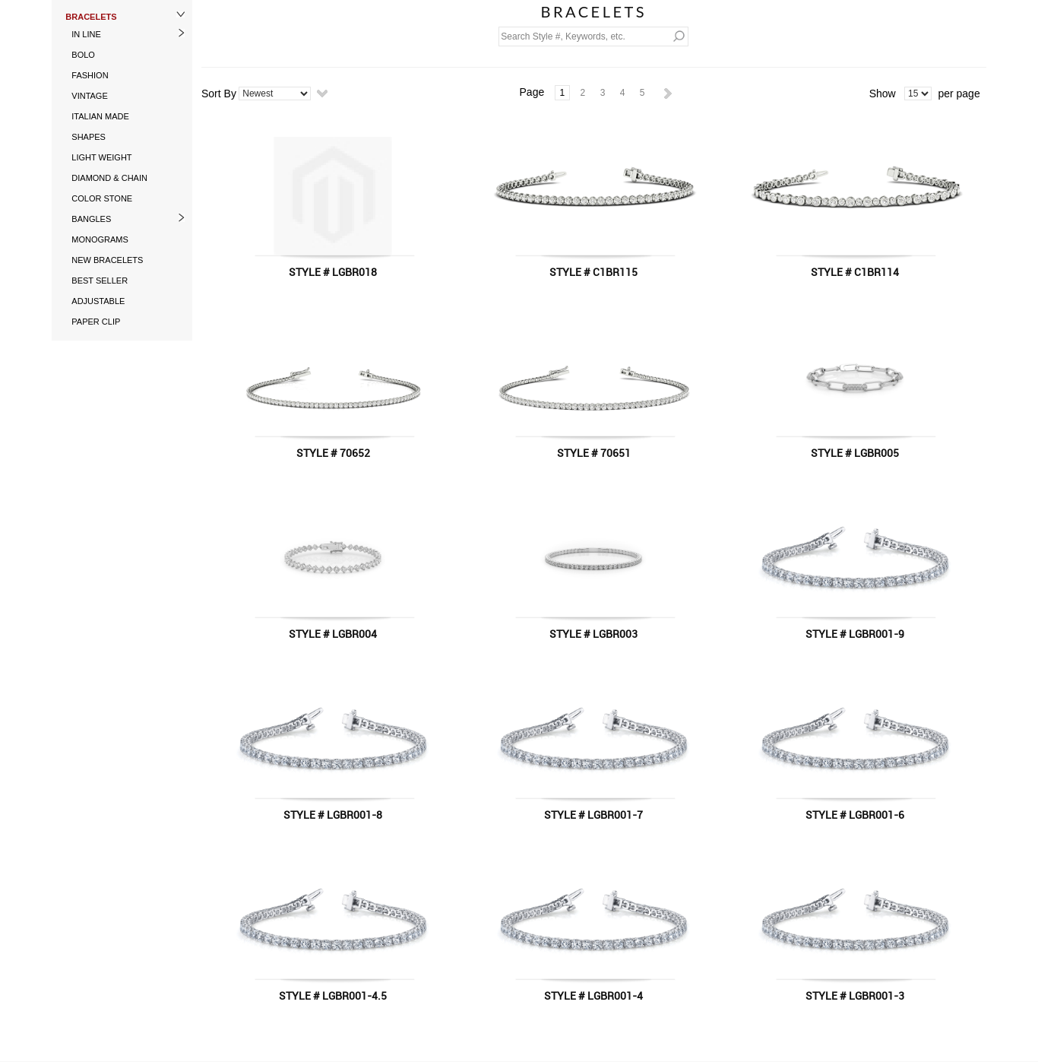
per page (958, 93)
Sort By (218, 93)
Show (882, 93)
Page (532, 92)
